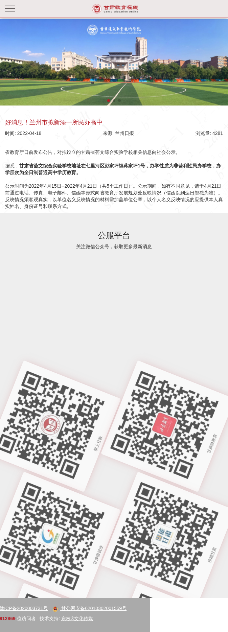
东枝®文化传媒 (44, 618)
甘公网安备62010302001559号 (57, 608)
